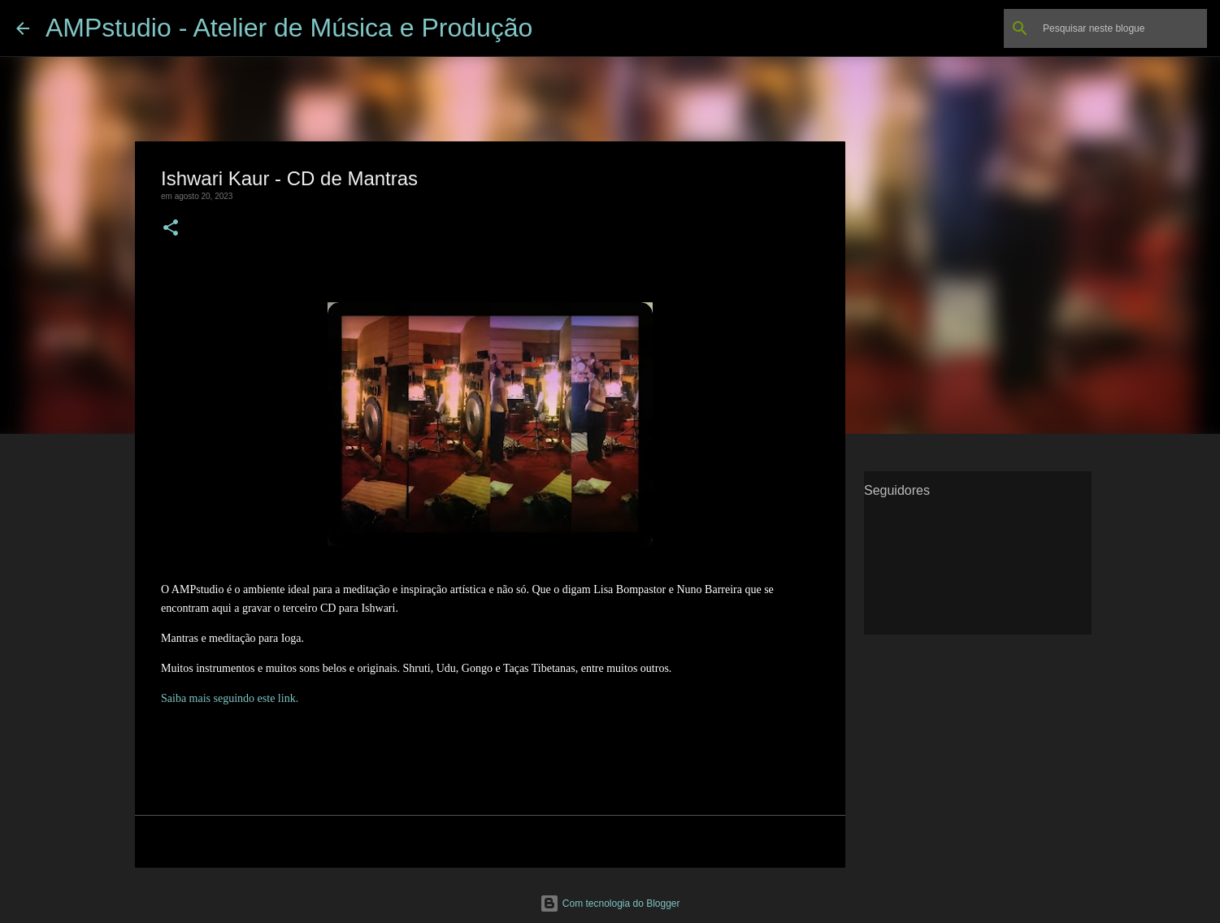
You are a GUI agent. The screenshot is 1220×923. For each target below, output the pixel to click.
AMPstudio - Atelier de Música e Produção (289, 27)
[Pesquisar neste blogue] (1121, 28)
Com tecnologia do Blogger (609, 903)
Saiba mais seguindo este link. (229, 698)
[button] (170, 229)
